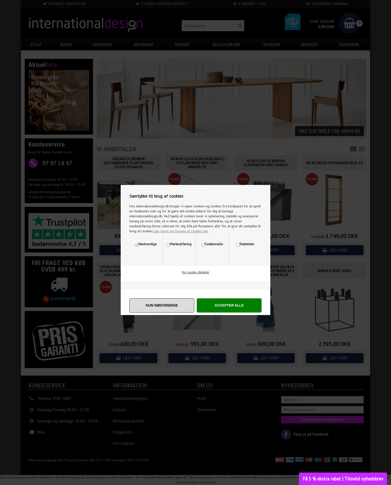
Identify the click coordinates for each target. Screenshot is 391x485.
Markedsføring (181, 244)
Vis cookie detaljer (195, 272)
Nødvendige (147, 244)
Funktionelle (214, 244)
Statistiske (246, 244)
